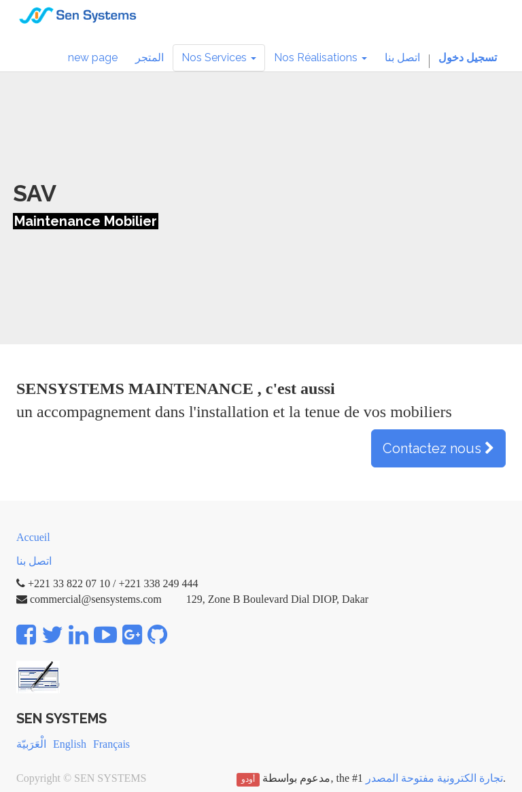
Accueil (33, 537)
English (69, 744)
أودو (248, 779)
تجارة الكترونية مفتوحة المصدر (434, 778)
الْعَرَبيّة (31, 744)
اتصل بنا (34, 561)
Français (111, 744)
